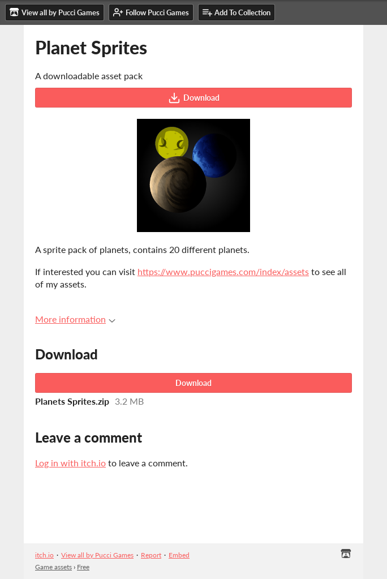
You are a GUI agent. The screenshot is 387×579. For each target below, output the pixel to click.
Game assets (53, 567)
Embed (179, 555)
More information (75, 319)
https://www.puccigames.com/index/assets (223, 271)
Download (194, 98)
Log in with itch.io (70, 462)
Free (83, 567)
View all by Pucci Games (97, 555)
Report (151, 555)
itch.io (44, 555)
